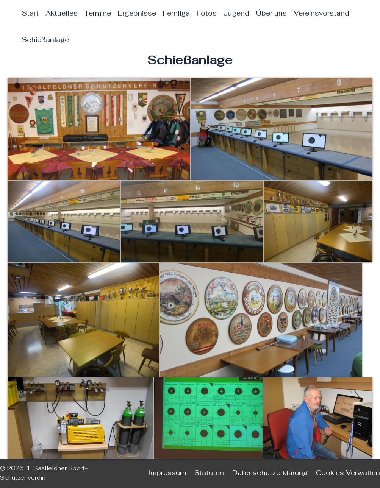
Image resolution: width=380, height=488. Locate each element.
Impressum (167, 472)
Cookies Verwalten (348, 472)
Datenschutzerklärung (270, 472)
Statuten (209, 472)
